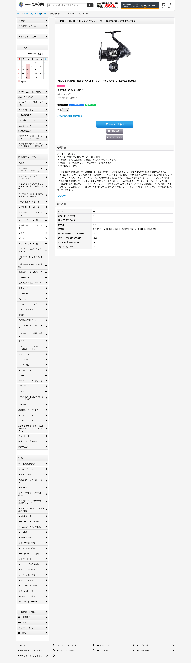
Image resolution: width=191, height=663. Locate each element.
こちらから (62, 196)
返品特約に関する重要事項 (69, 116)
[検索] (90, 5)
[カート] (164, 5)
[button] (114, 137)
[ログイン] (170, 5)
